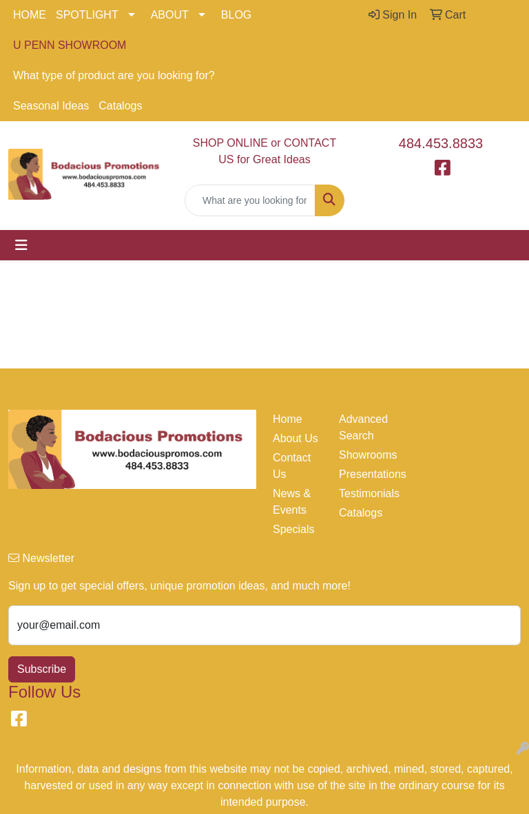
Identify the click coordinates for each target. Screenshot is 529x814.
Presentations (363, 474)
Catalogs (120, 106)
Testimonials (363, 493)
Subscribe (41, 669)
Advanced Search (363, 427)
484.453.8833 (441, 143)
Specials (293, 529)
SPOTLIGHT (87, 15)
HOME (29, 15)
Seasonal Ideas (51, 106)
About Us (295, 438)
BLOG (236, 15)
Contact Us (292, 466)
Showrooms (363, 455)
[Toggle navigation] (21, 245)
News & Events (292, 502)
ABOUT (170, 15)
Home (287, 419)
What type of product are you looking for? (114, 75)
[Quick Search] (250, 200)
